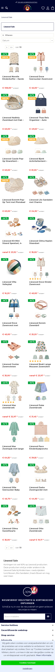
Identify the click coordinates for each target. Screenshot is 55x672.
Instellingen (27, 668)
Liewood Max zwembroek (9, 406)
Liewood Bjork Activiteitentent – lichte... (38, 160)
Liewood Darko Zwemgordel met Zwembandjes (38, 488)
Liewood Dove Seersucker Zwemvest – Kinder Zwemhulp (40, 77)
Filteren (7, 35)
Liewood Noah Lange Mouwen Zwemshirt (40, 365)
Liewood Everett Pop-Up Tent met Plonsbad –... (13, 201)
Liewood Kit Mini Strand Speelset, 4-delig (12, 242)
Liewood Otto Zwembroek (36, 529)
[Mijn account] (47, 8)
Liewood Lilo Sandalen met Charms (41, 201)
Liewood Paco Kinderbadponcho (38, 447)
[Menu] (2, 8)
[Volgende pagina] (6, 47)
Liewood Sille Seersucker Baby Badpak (11, 488)
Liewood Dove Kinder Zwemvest (40, 283)
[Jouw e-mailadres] (27, 616)
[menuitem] (2, 8)
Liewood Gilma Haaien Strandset (40, 242)
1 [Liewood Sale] (2, 47)
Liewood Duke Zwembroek (36, 406)
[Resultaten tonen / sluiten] (6, 8)
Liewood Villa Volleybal (9, 283)
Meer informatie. (44, 655)
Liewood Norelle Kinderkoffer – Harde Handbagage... (13, 77)
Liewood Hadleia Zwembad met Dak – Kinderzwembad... (13, 119)
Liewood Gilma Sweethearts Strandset (10, 529)
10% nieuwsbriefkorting (27, 2)
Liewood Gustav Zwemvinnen (10, 365)
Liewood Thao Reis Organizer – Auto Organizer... (39, 119)
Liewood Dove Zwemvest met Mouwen (10, 324)
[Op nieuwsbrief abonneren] (48, 617)
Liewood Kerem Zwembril (37, 324)
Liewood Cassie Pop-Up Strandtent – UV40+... (13, 160)
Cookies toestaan (27, 663)
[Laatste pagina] (11, 47)
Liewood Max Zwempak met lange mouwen (13, 447)
